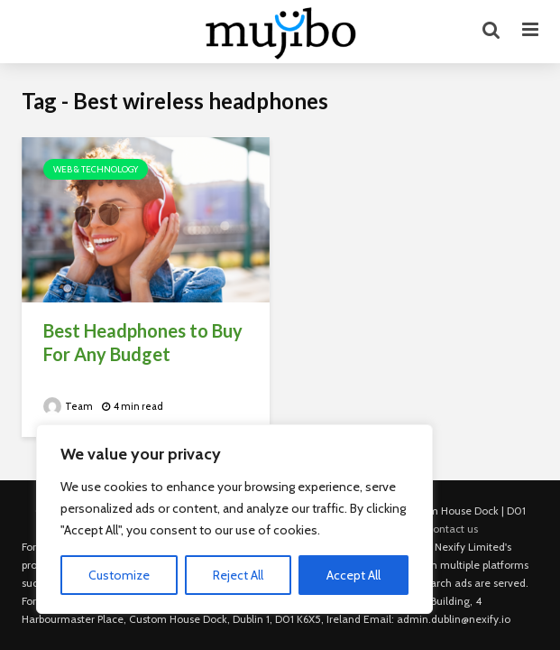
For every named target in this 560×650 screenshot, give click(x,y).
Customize (119, 575)
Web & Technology (95, 169)
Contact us (452, 528)
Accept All (353, 575)
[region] (234, 519)
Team (68, 406)
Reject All (238, 575)
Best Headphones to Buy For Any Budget (143, 342)
